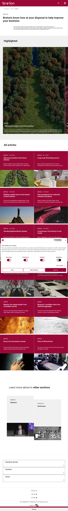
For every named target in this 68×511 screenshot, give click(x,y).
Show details (59, 265)
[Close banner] (65, 240)
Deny (12, 270)
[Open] (65, 3)
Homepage (6, 8)
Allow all (55, 270)
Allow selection (34, 270)
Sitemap (34, 509)
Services (12, 8)
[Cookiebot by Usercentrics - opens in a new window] (56, 240)
